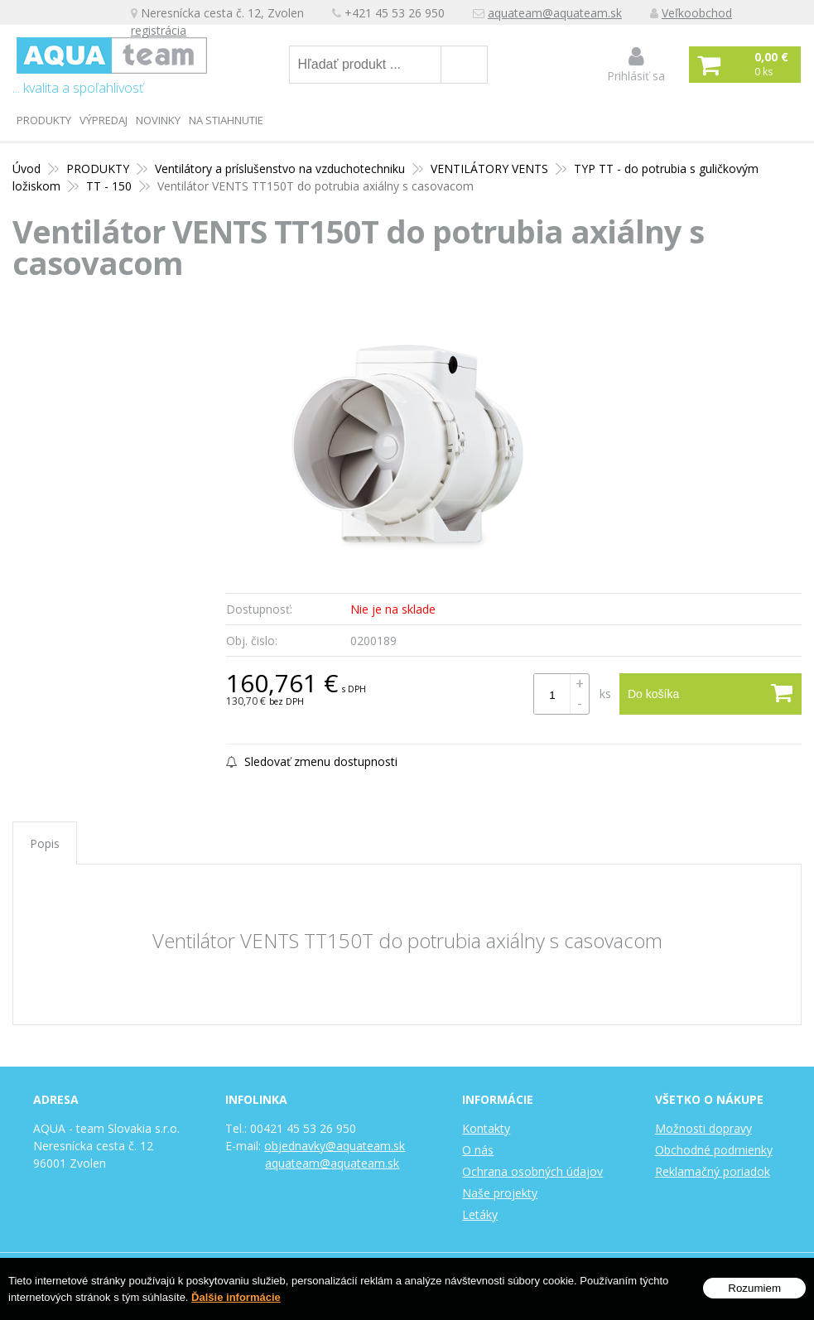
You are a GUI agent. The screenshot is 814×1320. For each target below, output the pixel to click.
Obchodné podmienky (714, 1150)
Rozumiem (754, 1288)
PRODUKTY (44, 120)
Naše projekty (499, 1193)
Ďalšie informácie (236, 1297)
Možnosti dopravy (703, 1128)
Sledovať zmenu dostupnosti (311, 761)
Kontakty (486, 1128)
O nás (478, 1150)
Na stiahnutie (226, 120)
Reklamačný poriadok (712, 1171)
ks (605, 693)
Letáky (480, 1214)
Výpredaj (103, 120)
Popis (45, 843)
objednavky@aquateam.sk (334, 1146)
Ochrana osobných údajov (532, 1171)
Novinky (158, 120)
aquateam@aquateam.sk (555, 13)
